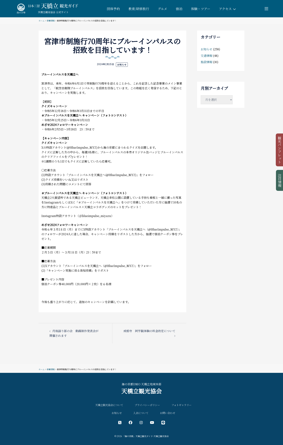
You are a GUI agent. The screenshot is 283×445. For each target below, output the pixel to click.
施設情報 (206, 62)
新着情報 (51, 20)
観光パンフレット (279, 150)
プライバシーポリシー (147, 405)
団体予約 (113, 8)
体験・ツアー (200, 8)
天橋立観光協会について (109, 405)
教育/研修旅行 (139, 8)
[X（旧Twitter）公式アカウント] (119, 422)
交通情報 (206, 56)
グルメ (162, 8)
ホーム (42, 20)
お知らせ (122, 64)
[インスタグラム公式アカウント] (141, 422)
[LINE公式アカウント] (163, 422)
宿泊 (179, 8)
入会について (140, 413)
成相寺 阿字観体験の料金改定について (149, 331)
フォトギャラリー (181, 405)
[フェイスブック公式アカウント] (130, 422)
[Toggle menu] (266, 8)
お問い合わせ (167, 413)
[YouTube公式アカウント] (152, 422)
